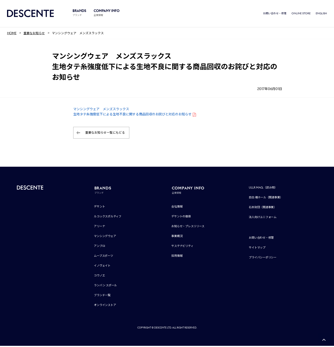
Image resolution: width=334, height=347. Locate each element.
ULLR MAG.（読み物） (263, 188)
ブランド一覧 (102, 296)
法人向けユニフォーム (262, 218)
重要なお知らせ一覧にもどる (105, 134)
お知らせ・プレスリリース (187, 227)
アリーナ (99, 227)
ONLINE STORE (301, 14)
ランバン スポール (105, 286)
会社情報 (176, 207)
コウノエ (99, 276)
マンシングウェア (105, 237)
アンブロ (99, 247)
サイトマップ (257, 248)
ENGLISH (321, 14)
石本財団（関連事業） (262, 208)
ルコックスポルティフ (107, 217)
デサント (99, 207)
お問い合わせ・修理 (274, 14)
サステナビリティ (182, 247)
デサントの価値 (181, 217)
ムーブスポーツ (103, 257)
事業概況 (176, 237)
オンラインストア (105, 306)
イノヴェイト (102, 266)
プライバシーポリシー (262, 258)
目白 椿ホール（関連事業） (266, 198)
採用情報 (176, 257)
